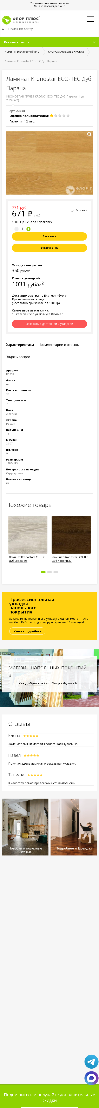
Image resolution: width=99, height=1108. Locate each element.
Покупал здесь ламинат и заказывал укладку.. (42, 763)
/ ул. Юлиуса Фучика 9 (48, 683)
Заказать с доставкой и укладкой (49, 324)
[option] (28, 538)
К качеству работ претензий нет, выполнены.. (42, 783)
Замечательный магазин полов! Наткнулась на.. (43, 744)
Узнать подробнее (27, 631)
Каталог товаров (16, 42)
